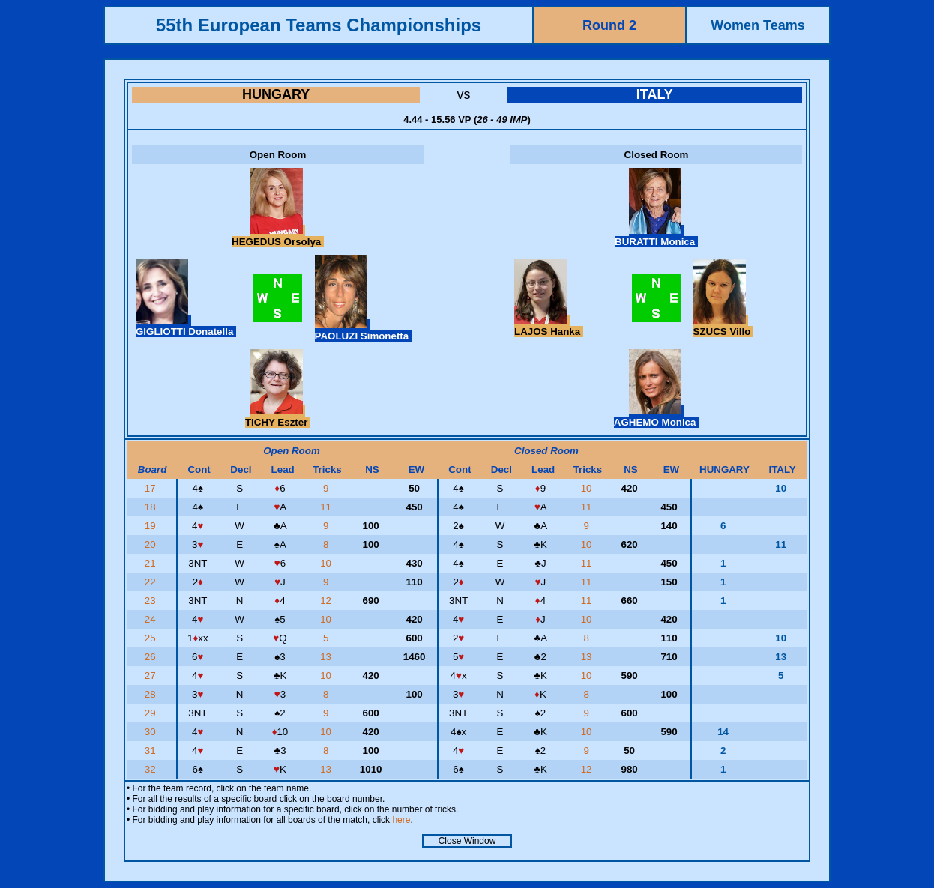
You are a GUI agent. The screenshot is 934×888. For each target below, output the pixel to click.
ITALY (654, 94)
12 (327, 600)
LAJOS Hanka (548, 326)
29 (152, 713)
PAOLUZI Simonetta (363, 330)
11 (327, 507)
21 (152, 563)
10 (588, 488)
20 (152, 544)
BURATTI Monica (656, 236)
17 (152, 488)
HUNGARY (276, 94)
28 (152, 694)
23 (152, 600)
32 (152, 769)
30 (152, 731)
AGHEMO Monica (656, 416)
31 (152, 750)
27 (152, 675)
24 (152, 619)
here (401, 820)
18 (152, 507)
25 (152, 638)
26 (152, 656)
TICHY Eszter (277, 416)
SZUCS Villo (723, 326)
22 (152, 582)
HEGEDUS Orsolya (278, 236)
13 (327, 656)
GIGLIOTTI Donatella (186, 326)
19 (152, 525)
